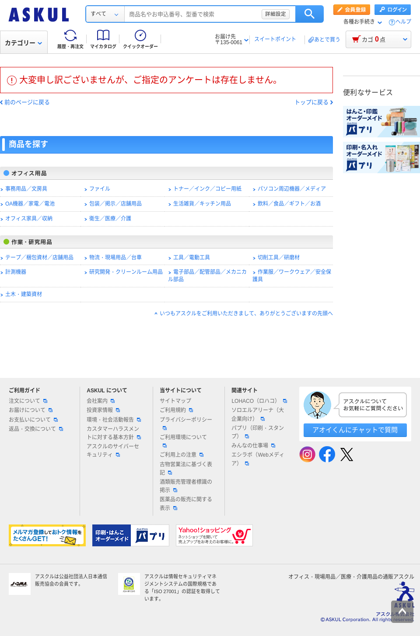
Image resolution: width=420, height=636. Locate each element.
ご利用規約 (176, 410)
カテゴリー (23, 42)
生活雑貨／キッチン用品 (202, 204)
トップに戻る (311, 102)
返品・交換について (36, 429)
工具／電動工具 (191, 258)
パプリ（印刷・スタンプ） (257, 432)
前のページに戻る (27, 102)
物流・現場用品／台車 (115, 258)
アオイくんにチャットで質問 (355, 429)
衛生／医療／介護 (110, 219)
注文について (28, 401)
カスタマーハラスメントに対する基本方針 (114, 433)
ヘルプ (403, 22)
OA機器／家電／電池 (30, 204)
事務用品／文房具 (26, 189)
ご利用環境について (183, 440)
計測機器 (15, 272)
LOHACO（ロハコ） (259, 401)
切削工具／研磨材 (279, 258)
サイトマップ (175, 401)
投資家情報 (103, 410)
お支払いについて (33, 420)
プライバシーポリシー (186, 423)
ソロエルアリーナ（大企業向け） (257, 414)
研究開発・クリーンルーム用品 (126, 272)
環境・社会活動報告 (114, 420)
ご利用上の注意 (181, 455)
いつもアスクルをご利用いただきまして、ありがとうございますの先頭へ (246, 314)
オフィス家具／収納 (28, 219)
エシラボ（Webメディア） (257, 459)
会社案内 (101, 401)
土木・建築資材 (23, 294)
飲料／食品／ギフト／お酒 (289, 204)
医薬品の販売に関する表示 (186, 503)
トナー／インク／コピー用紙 (207, 189)
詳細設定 (275, 14)
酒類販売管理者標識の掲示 (186, 486)
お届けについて (30, 410)
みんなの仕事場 (253, 446)
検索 (309, 14)
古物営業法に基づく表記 (186, 468)
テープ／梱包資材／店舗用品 (39, 258)
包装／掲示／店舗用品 (115, 204)
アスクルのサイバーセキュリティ (113, 451)
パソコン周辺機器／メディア (292, 189)
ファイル (99, 189)
